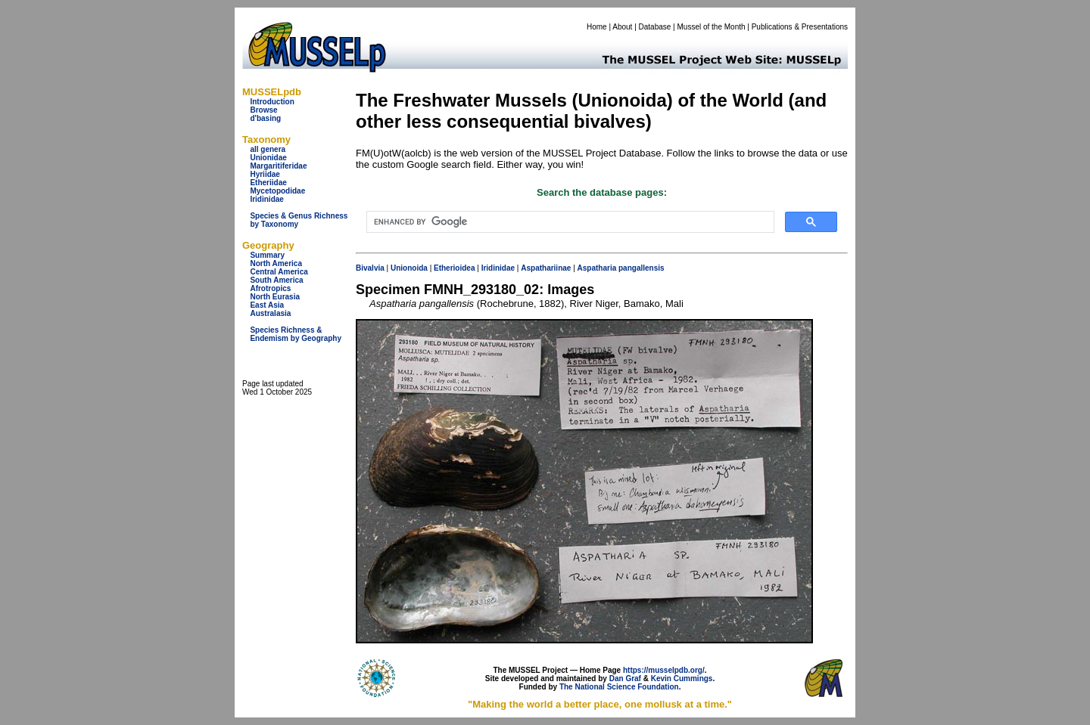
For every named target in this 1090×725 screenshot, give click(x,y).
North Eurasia (275, 297)
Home (597, 27)
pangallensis (641, 268)
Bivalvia (370, 268)
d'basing (265, 118)
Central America (278, 272)
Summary (267, 255)
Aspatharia (597, 268)
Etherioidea (454, 268)
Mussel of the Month (711, 27)
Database (655, 27)
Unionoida (409, 268)
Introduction (272, 102)
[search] (569, 222)
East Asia (267, 305)
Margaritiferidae (278, 166)
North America (276, 263)
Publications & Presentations (800, 27)
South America (276, 280)
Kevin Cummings (682, 678)
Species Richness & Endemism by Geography (295, 334)
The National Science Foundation (619, 687)
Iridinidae (266, 199)
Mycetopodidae (277, 191)
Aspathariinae (546, 268)
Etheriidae (268, 182)
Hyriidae (264, 174)
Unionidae (268, 157)
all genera (267, 149)
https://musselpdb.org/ (664, 670)
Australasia (270, 313)
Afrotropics (270, 288)
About (622, 27)
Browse (263, 110)
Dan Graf (625, 678)
